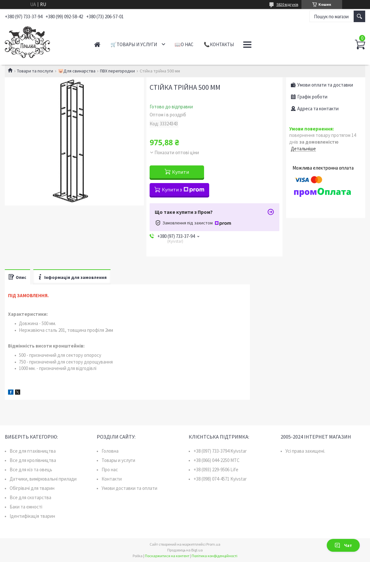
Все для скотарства (30, 497)
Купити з (183, 189)
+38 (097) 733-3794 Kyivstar (220, 451)
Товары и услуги (118, 460)
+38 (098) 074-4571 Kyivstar (220, 479)
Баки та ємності (26, 507)
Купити (180, 172)
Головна (110, 451)
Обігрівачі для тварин (32, 488)
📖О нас (184, 44)
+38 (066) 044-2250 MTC (216, 460)
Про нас (110, 469)
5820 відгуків (287, 4)
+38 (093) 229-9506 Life (215, 469)
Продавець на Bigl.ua (185, 550)
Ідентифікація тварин (32, 516)
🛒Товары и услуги (134, 44)
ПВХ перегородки (117, 71)
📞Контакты (219, 44)
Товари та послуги (35, 71)
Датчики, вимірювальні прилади (43, 479)
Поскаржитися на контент (167, 555)
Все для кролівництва (33, 460)
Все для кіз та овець (31, 469)
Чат (343, 545)
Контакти (112, 479)
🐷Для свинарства (76, 71)
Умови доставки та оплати (129, 488)
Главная (97, 44)
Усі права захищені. (305, 451)
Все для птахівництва (33, 451)
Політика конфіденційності (214, 555)
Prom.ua (213, 544)
